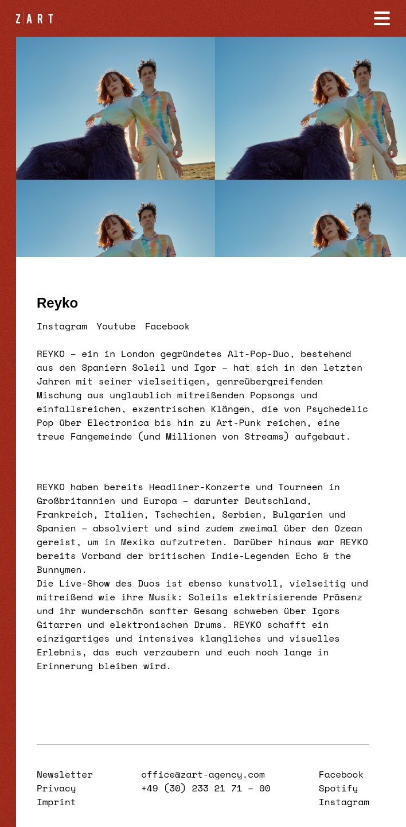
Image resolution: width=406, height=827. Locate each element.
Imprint (56, 802)
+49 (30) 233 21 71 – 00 (205, 788)
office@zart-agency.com (202, 774)
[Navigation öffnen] (382, 18)
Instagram (62, 326)
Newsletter (65, 774)
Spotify (338, 788)
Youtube (116, 326)
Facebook (167, 326)
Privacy (56, 788)
